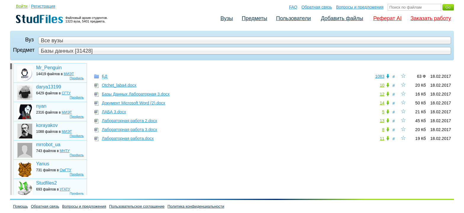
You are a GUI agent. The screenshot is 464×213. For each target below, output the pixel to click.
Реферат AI (387, 18)
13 (382, 120)
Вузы (226, 18)
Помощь (20, 206)
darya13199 (48, 86)
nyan (41, 106)
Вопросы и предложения (360, 7)
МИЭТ (69, 74)
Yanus (42, 163)
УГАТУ (65, 189)
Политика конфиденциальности (195, 206)
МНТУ (65, 151)
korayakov (47, 125)
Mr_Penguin (49, 67)
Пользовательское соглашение (137, 206)
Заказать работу (430, 18)
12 (382, 94)
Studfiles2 (46, 182)
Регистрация (43, 6)
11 (382, 138)
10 (382, 85)
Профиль (77, 78)
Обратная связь (317, 7)
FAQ (293, 7)
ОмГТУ (65, 170)
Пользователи (293, 18)
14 (382, 103)
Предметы (254, 18)
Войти (22, 6)
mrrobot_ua (48, 144)
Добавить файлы (342, 18)
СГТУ (66, 93)
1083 (379, 76)
